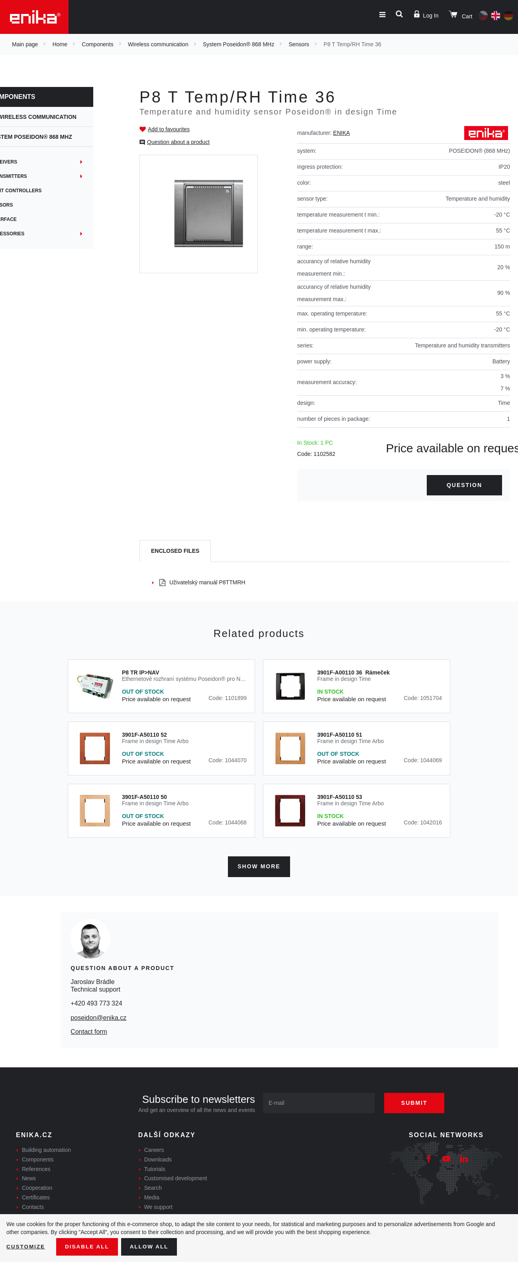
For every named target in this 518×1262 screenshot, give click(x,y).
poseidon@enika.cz (98, 1016)
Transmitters (34, 176)
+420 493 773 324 (96, 1002)
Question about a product (178, 142)
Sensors (298, 44)
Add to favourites (169, 129)
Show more (258, 865)
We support (158, 1206)
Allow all (152, 1246)
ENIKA (341, 133)
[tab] (175, 551)
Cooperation (37, 1187)
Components (97, 44)
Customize (26, 1246)
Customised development (175, 1177)
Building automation (46, 1149)
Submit (417, 1102)
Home (60, 44)
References (36, 1168)
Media (151, 1196)
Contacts (33, 1206)
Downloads (158, 1159)
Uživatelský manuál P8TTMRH (202, 582)
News (29, 1177)
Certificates (36, 1196)
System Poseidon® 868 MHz (238, 44)
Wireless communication (158, 44)
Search (153, 1187)
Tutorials (154, 1168)
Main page (25, 44)
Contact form (89, 1030)
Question (464, 485)
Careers (154, 1149)
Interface (29, 219)
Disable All (89, 1246)
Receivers (29, 162)
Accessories (33, 234)
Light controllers (42, 190)
